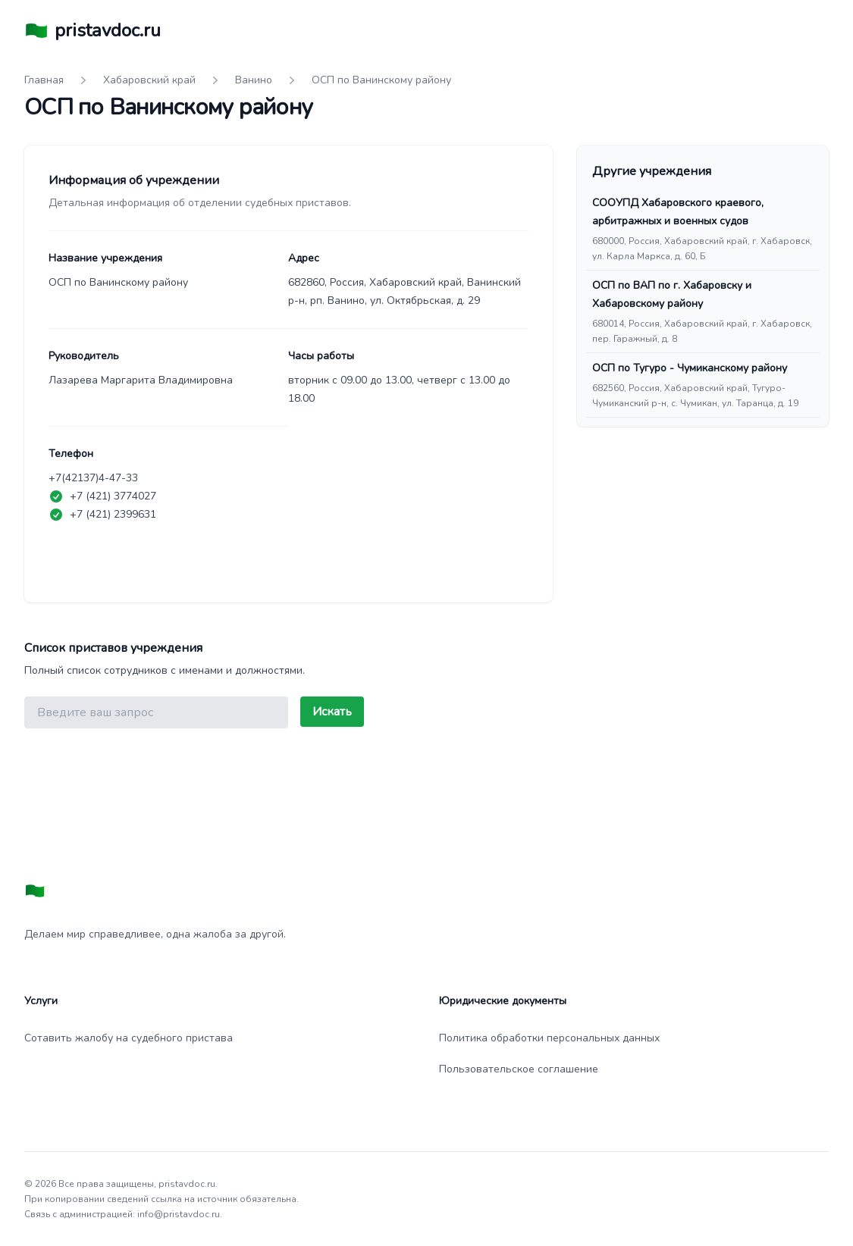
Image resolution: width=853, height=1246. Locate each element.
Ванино (253, 80)
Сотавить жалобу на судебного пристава (128, 1038)
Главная (44, 80)
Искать (332, 711)
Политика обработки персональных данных (549, 1038)
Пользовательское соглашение (518, 1069)
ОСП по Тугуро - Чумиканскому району (689, 368)
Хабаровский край (149, 80)
